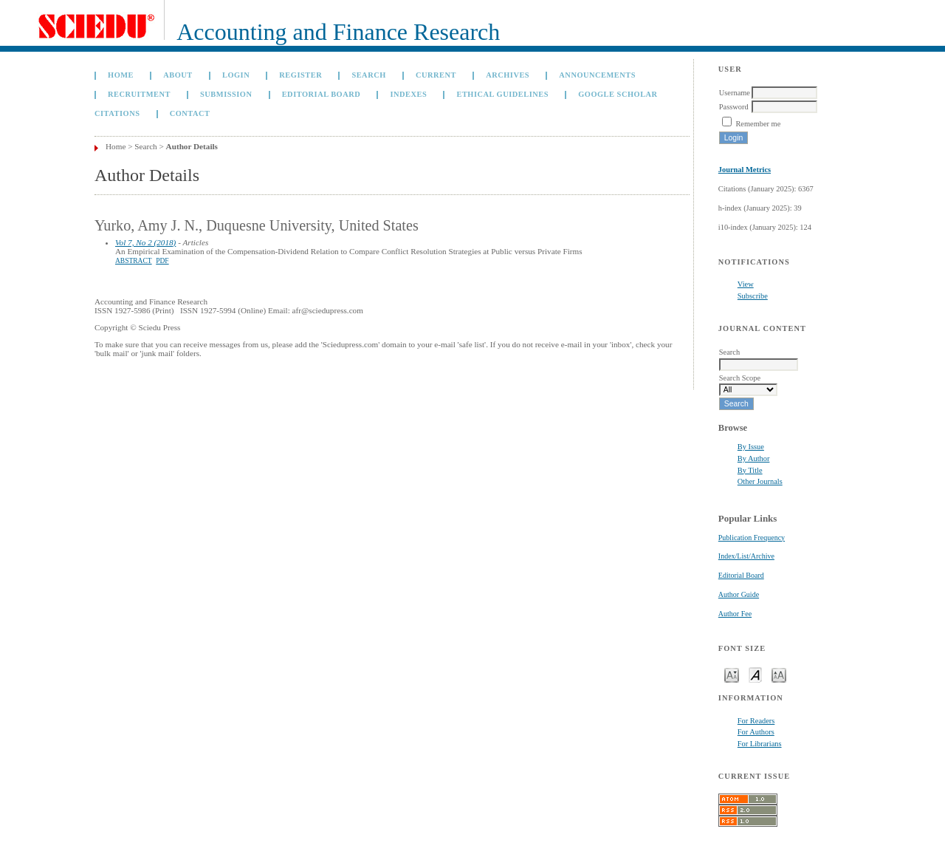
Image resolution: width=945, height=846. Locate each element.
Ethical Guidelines (502, 94)
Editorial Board (741, 575)
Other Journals (760, 481)
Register (300, 75)
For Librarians (760, 744)
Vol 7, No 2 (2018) (145, 242)
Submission (226, 94)
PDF (162, 261)
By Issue (751, 447)
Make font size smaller (731, 674)
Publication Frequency (751, 537)
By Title (750, 470)
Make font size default (755, 674)
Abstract (133, 261)
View (746, 284)
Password (734, 107)
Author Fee (735, 614)
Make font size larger (779, 674)
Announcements (597, 75)
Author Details (192, 146)
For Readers (756, 721)
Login (236, 75)
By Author (754, 458)
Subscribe (753, 296)
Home (121, 75)
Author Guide (738, 594)
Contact (190, 113)
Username (734, 93)
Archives (507, 75)
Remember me (757, 124)
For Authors (756, 732)
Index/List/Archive (746, 556)
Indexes (408, 94)
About (178, 75)
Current (436, 75)
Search (368, 75)
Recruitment (139, 94)
